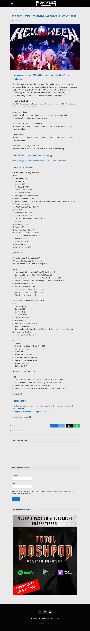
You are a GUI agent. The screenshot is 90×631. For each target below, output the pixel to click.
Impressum (35, 619)
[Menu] (12, 3)
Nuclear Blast (28, 417)
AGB (57, 619)
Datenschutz (47, 619)
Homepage (16, 412)
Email (14, 484)
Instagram (37, 412)
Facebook (27, 412)
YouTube (47, 412)
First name (15, 476)
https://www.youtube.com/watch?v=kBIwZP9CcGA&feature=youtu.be (39, 161)
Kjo (12, 20)
